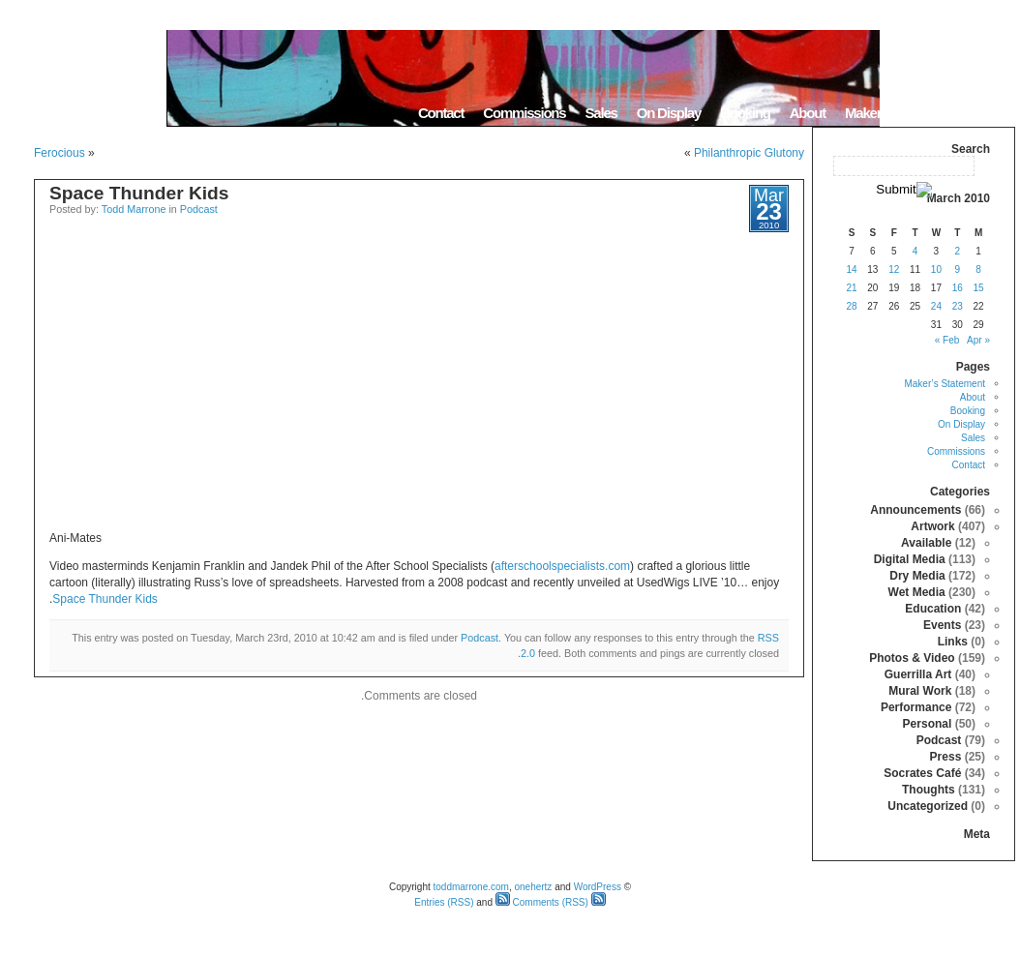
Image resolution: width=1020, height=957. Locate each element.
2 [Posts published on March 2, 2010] (957, 251)
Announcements (915, 510)
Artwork (932, 526)
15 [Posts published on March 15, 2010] (979, 288)
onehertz (533, 887)
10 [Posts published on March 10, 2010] (936, 269)
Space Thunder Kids (139, 193)
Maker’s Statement (899, 113)
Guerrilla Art (918, 674)
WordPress (597, 887)
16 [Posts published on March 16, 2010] (957, 288)
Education (933, 608)
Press (946, 756)
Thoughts (928, 789)
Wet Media (916, 592)
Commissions (524, 113)
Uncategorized (927, 806)
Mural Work (919, 691)
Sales (600, 113)
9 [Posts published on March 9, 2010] (957, 269)
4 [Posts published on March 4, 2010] (915, 251)
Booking (745, 113)
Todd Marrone (134, 209)
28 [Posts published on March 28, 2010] (851, 306)
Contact (441, 113)
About (807, 113)
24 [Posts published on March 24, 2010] (936, 306)
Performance (916, 707)
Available (926, 543)
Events (942, 625)
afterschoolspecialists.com (562, 566)
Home (990, 113)
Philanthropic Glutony (749, 153)
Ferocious (59, 153)
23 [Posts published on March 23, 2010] (957, 306)
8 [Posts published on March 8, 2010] (978, 269)
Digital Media (909, 559)
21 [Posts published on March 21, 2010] (851, 288)
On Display (669, 113)
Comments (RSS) (541, 902)
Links (953, 641)
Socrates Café (922, 773)
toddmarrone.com (471, 887)
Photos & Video (911, 658)
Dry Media (917, 576)
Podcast (199, 209)
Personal (927, 724)
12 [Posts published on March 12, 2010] (893, 269)
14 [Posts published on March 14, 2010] (851, 269)
